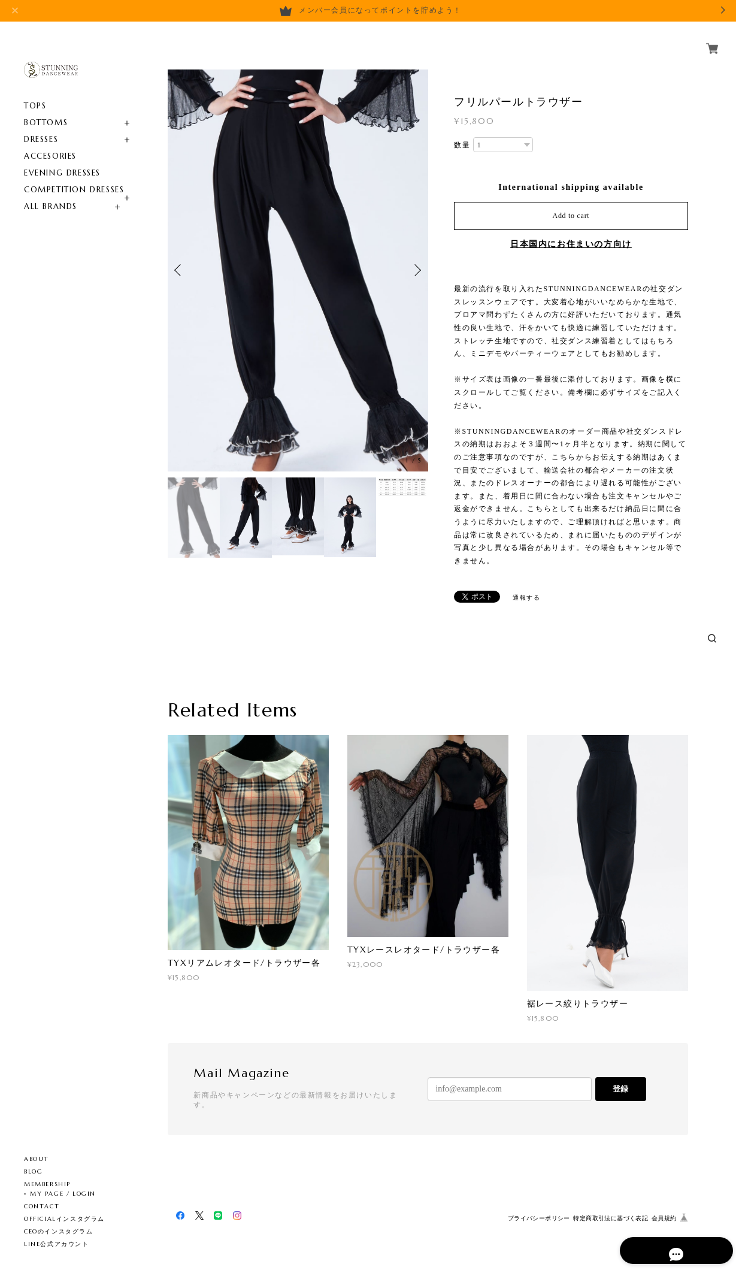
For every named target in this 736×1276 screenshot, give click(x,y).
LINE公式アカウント (56, 1244)
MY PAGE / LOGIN (63, 1194)
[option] (298, 270)
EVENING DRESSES (62, 159)
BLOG (33, 1171)
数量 (462, 145)
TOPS (35, 92)
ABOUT (36, 1159)
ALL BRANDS (50, 192)
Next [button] (416, 270)
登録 (620, 1088)
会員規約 (664, 1218)
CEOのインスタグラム (58, 1231)
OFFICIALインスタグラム (64, 1219)
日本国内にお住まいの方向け (571, 244)
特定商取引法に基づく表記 (610, 1218)
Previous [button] (180, 270)
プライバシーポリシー (539, 1218)
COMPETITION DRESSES (74, 176)
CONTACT (41, 1206)
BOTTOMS (46, 109)
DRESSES (41, 125)
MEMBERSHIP (47, 1184)
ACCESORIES (50, 142)
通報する (526, 597)
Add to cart (571, 215)
